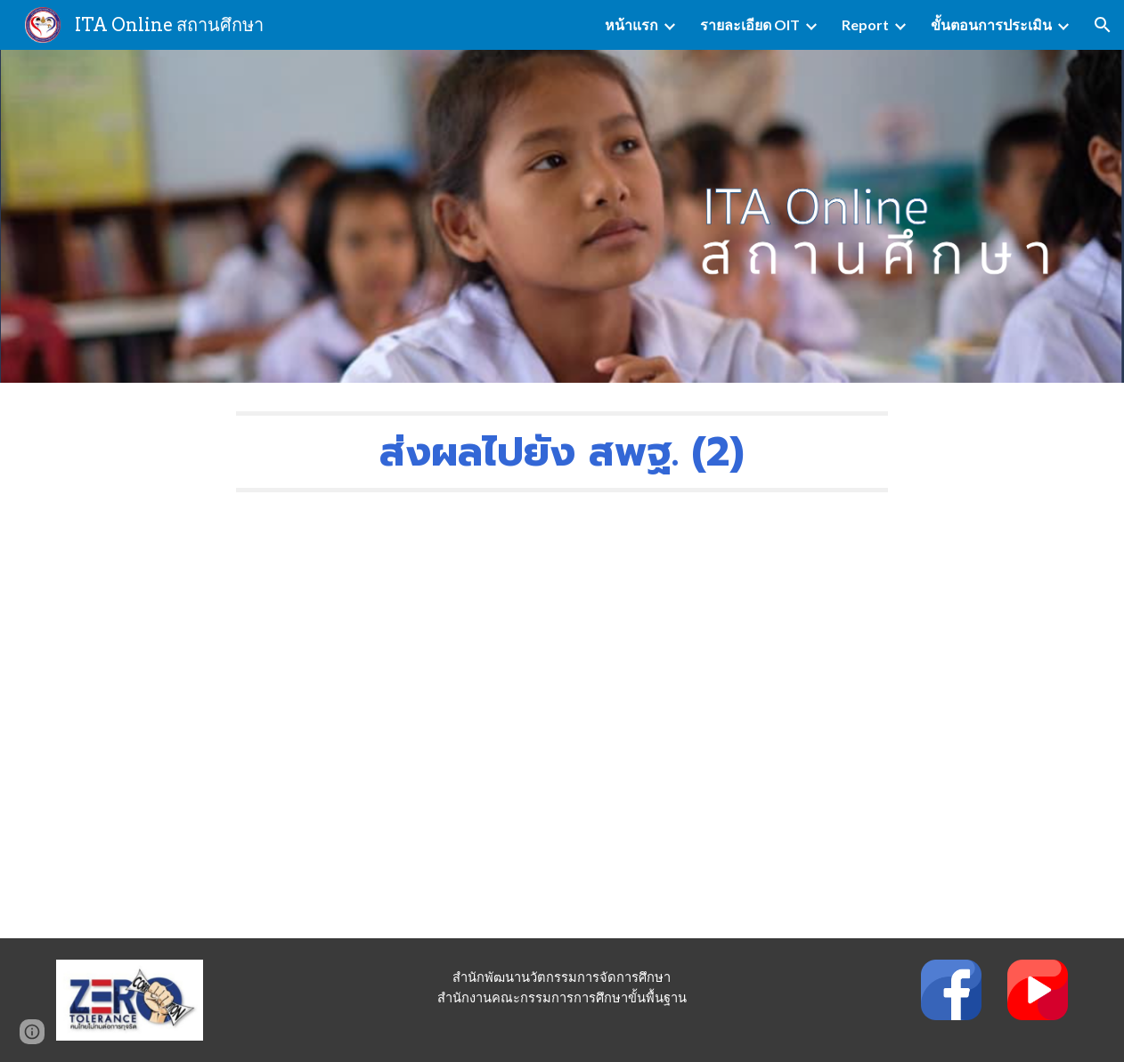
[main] (562, 451)
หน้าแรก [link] (631, 24)
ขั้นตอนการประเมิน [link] (991, 24)
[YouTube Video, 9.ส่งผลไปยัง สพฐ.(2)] (562, 729)
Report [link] (865, 24)
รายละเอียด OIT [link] (750, 24)
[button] (1102, 25)
